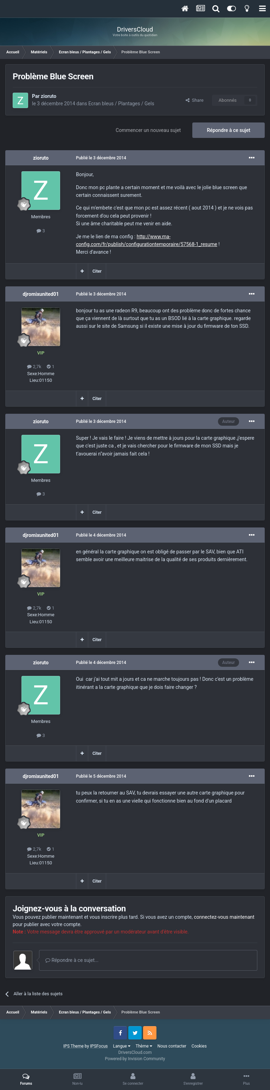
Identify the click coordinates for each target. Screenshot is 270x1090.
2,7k (34, 366)
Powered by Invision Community (135, 1058)
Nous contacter (172, 1046)
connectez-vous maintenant (224, 917)
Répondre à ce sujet (228, 130)
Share (195, 100)
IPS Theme (73, 1046)
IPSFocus (99, 1046)
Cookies (199, 1046)
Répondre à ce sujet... (71, 960)
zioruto (48, 96)
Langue (121, 1046)
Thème (144, 1046)
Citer (97, 271)
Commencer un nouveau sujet (148, 130)
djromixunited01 (41, 294)
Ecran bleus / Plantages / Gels (121, 103)
